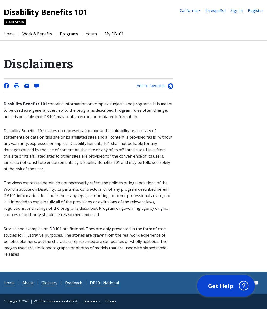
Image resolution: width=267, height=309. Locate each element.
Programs (69, 34)
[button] (226, 286)
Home (9, 34)
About (28, 283)
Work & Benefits (37, 34)
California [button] (189, 10)
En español (215, 10)
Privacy (110, 301)
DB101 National (104, 283)
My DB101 (114, 34)
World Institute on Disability (54, 301)
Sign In (236, 10)
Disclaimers (92, 301)
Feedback (73, 283)
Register (255, 10)
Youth (91, 34)
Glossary (49, 283)
